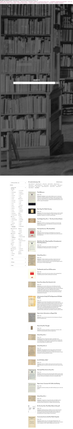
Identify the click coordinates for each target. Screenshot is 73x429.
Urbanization (21, 248)
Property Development (13, 237)
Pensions (20, 230)
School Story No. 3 (41, 334)
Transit (20, 245)
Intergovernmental (14, 219)
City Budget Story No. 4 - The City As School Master (49, 218)
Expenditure (21, 211)
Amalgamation (21, 193)
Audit (20, 195)
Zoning (12, 255)
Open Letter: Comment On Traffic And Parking (48, 383)
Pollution (12, 235)
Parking (20, 228)
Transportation (13, 247)
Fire (20, 213)
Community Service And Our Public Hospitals (48, 416)
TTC (20, 247)
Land (12, 221)
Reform (12, 240)
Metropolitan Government (13, 226)
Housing (12, 216)
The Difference (40, 192)
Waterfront (13, 253)
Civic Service (21, 200)
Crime (12, 203)
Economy (12, 206)
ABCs (12, 190)
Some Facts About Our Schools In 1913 (46, 282)
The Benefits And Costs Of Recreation (46, 269)
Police (20, 233)
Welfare (20, 253)
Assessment (13, 195)
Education (20, 206)
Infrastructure (13, 218)
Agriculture (20, 192)
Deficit (12, 205)
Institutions (20, 218)
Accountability (21, 190)
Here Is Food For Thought (43, 325)
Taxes (12, 245)
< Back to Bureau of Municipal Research (18, 2)
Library (12, 224)
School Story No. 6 (41, 396)
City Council (13, 200)
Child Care (20, 198)
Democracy (21, 205)
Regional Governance (22, 240)
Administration (13, 192)
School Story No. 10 (42, 345)
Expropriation (13, 213)
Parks (12, 230)
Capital (12, 198)
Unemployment (13, 248)
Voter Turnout (21, 250)
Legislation (20, 221)
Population (20, 235)
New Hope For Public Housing (44, 209)
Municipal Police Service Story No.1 (45, 369)
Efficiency (13, 208)
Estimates (12, 211)
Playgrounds (13, 233)
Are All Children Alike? (42, 360)
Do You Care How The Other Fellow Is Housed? (48, 405)
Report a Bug (59, 2)
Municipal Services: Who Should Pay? (46, 228)
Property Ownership (22, 236)
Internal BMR (21, 219)
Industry (20, 216)
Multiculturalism (21, 226)
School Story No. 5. (41, 255)
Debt (20, 203)
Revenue (12, 242)
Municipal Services (14, 228)
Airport (12, 193)
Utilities (12, 250)
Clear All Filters (37, 187)
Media (20, 224)
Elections (20, 208)
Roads (20, 242)
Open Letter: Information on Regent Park (47, 313)
